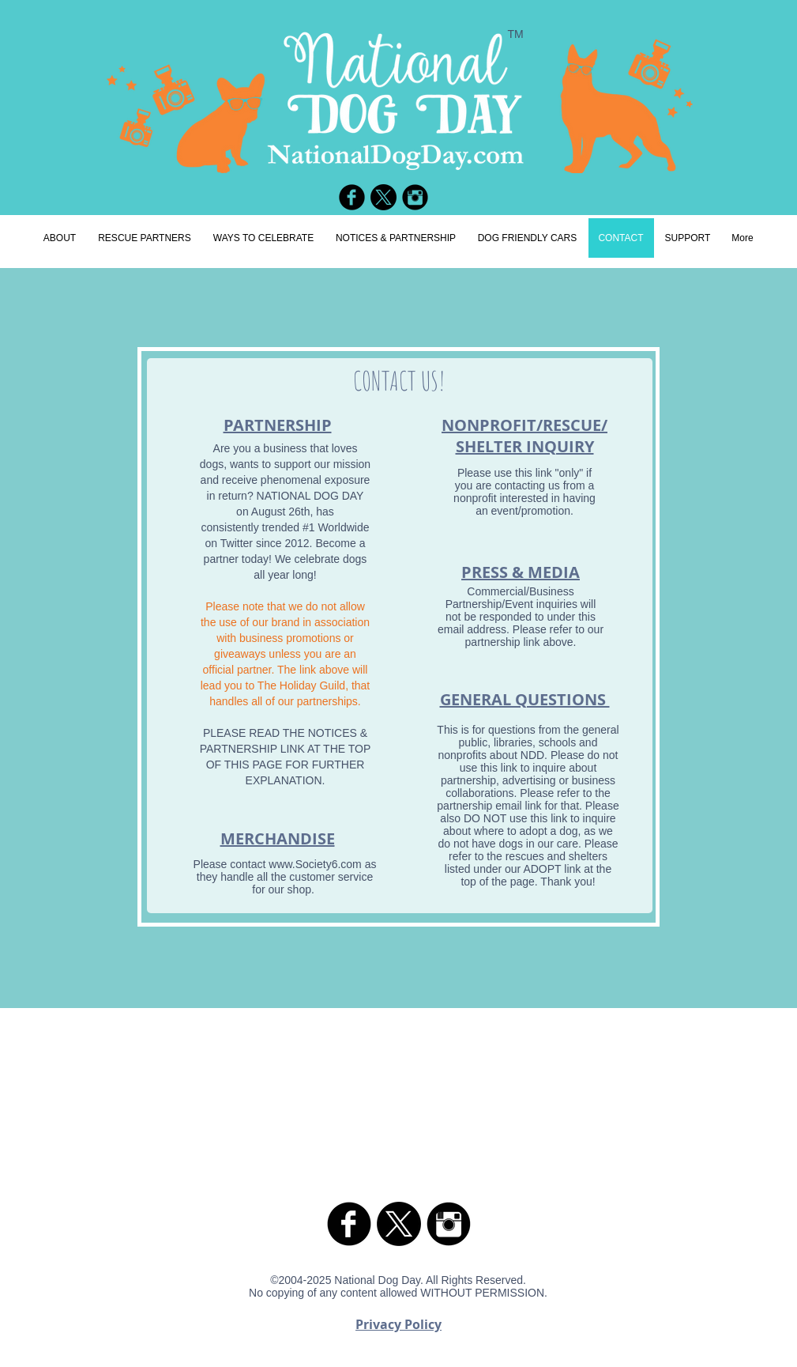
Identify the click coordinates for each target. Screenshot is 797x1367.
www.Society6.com (315, 864)
